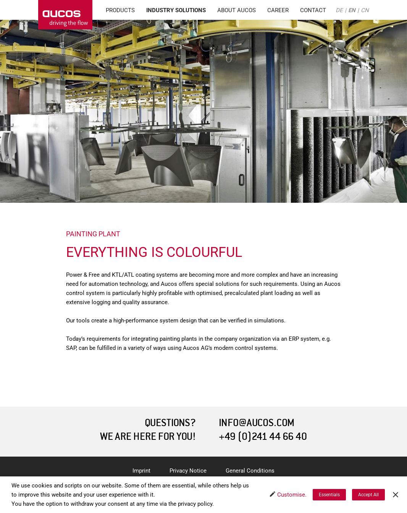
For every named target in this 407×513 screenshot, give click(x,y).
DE (339, 10)
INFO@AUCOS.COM (256, 423)
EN (351, 10)
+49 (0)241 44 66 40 (263, 436)
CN (365, 10)
